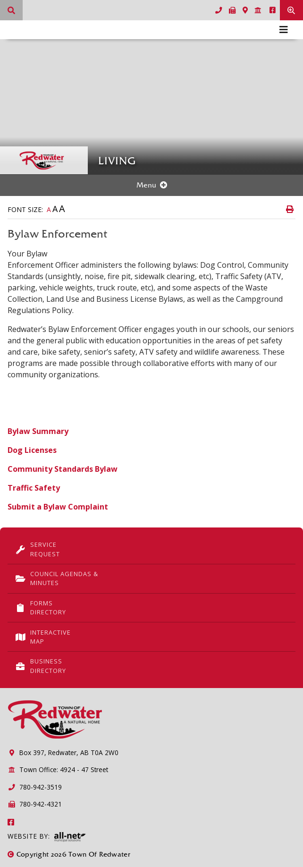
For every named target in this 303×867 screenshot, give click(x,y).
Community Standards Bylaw (63, 469)
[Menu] (283, 30)
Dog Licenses (32, 450)
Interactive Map (43, 637)
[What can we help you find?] (11, 10)
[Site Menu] (151, 185)
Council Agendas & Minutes (56, 578)
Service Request (37, 549)
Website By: (47, 837)
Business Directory (40, 665)
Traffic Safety (34, 488)
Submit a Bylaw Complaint (58, 507)
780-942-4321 (35, 803)
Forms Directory (40, 607)
